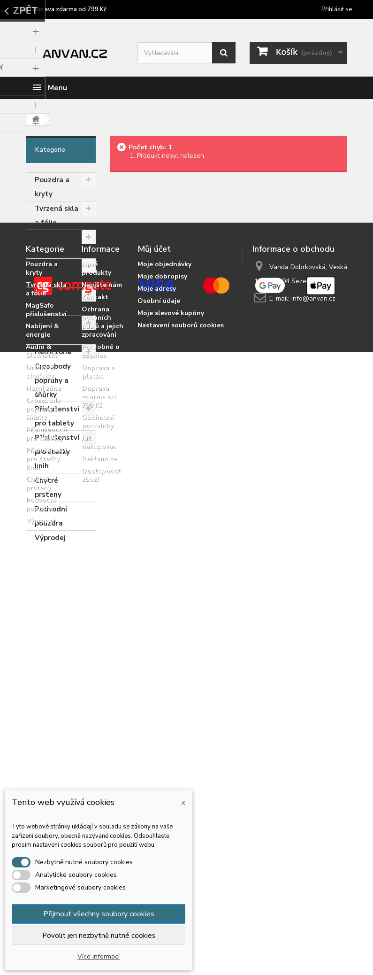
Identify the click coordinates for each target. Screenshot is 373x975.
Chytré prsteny (48, 487)
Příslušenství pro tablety (57, 416)
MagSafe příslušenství (57, 244)
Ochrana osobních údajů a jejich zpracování (102, 682)
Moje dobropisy (162, 636)
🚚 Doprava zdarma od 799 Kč (64, 9)
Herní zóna (53, 351)
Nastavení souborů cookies (180, 685)
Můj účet (154, 609)
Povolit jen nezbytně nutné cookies (98, 935)
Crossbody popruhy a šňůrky (53, 380)
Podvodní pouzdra (51, 516)
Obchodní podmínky (98, 781)
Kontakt (95, 657)
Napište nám (102, 645)
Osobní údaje (158, 661)
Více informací (98, 956)
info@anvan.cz (313, 658)
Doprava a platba (98, 732)
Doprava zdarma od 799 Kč (98, 757)
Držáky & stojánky (50, 330)
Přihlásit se (336, 9)
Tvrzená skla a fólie (56, 215)
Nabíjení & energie (52, 273)
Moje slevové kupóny (170, 673)
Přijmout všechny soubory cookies (98, 914)
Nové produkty (96, 628)
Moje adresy (156, 648)
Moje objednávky (164, 624)
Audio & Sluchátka (52, 301)
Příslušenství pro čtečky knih (57, 452)
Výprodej (50, 537)
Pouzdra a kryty (52, 187)
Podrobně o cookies (101, 711)
